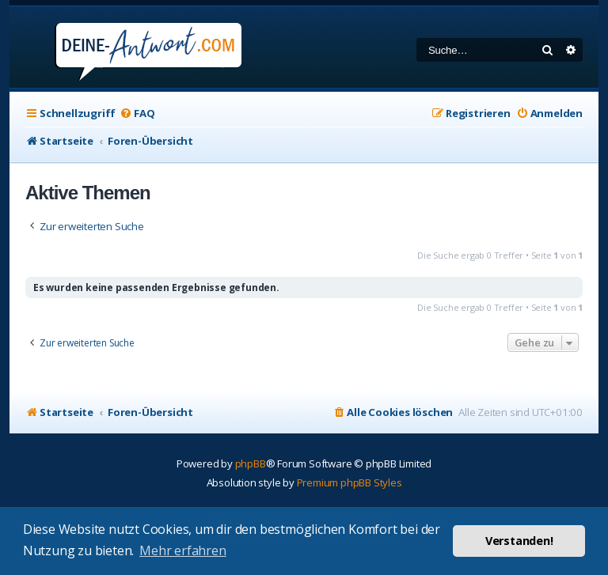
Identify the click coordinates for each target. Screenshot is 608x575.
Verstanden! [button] (519, 540)
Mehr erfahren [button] (182, 550)
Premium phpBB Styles (349, 482)
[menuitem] (137, 113)
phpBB (250, 463)
